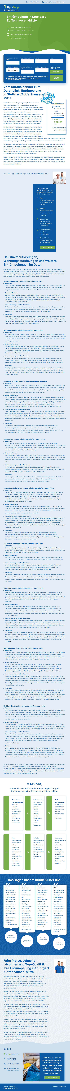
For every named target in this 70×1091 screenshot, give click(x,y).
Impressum (55, 1086)
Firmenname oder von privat (12, 58)
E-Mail (52, 58)
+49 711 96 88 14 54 (33, 2)
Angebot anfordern (47, 247)
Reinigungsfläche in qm (26, 67)
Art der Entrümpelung (12, 67)
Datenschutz (62, 1086)
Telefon (37, 58)
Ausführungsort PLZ (41, 67)
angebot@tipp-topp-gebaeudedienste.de (55, 2)
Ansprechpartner (26, 58)
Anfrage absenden (56, 77)
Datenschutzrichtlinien (14, 79)
